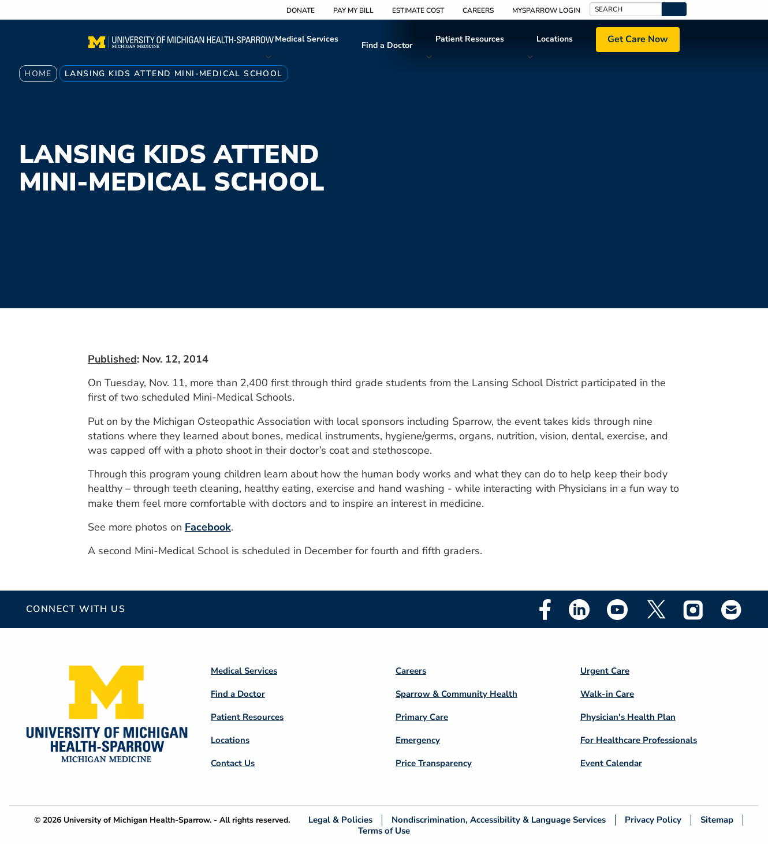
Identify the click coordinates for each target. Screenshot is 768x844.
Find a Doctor (386, 45)
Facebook (208, 527)
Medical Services (306, 38)
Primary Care (422, 717)
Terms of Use (384, 830)
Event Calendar (611, 763)
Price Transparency (434, 763)
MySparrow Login (546, 10)
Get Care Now (637, 39)
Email (731, 609)
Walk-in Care (607, 694)
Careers (478, 10)
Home (38, 73)
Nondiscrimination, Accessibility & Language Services (499, 820)
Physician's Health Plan (628, 717)
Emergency (418, 740)
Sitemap (716, 820)
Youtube (617, 609)
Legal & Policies (340, 820)
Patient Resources (469, 38)
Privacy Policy (653, 820)
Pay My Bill (353, 10)
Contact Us (233, 763)
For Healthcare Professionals (638, 740)
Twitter (655, 609)
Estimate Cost (418, 10)
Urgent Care (604, 671)
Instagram (693, 609)
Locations (554, 38)
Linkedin (579, 609)
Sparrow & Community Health (456, 694)
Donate (300, 10)
